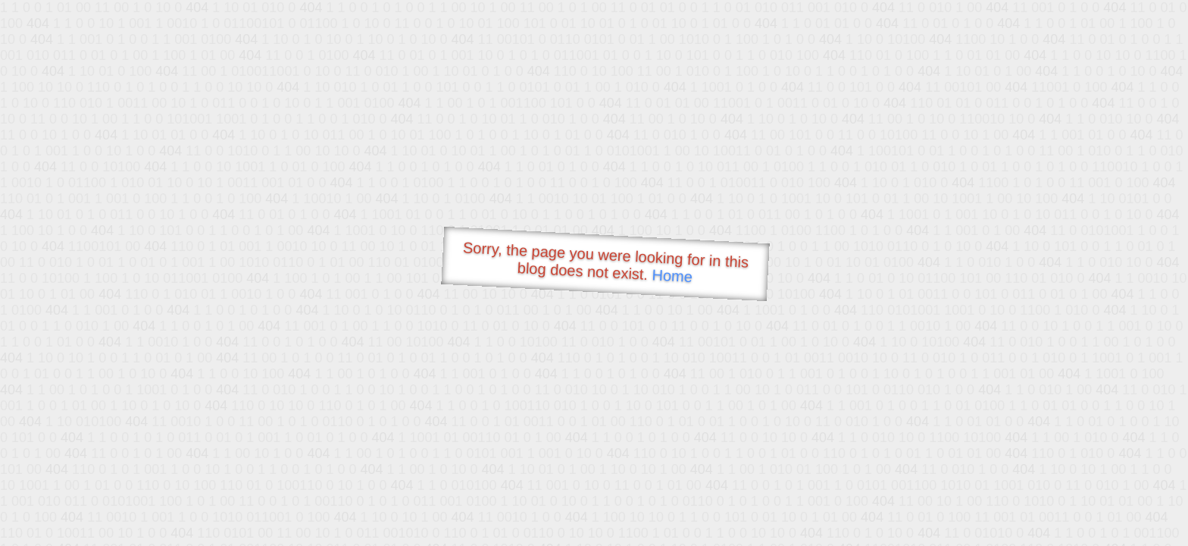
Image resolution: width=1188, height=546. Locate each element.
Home (672, 275)
